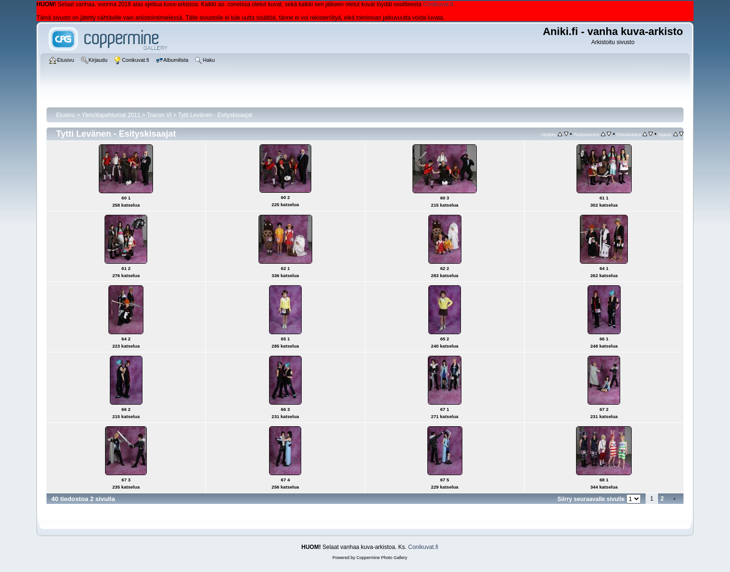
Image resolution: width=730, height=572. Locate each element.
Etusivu (65, 115)
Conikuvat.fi (438, 4)
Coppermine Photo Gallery (381, 557)
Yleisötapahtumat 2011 (111, 115)
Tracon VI (159, 115)
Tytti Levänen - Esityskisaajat (215, 115)
